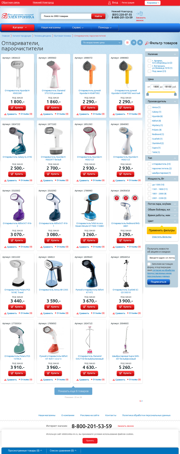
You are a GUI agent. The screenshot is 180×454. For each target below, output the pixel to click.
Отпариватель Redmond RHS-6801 (125, 224)
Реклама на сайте (89, 415)
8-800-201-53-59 (92, 426)
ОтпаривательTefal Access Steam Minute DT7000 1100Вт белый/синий (89, 224)
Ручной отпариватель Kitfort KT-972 (90, 291)
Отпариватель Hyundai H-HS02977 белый (53, 158)
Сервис (78, 27)
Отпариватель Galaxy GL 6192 (17, 157)
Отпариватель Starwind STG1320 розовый (53, 91)
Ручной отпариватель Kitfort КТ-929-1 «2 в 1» (54, 357)
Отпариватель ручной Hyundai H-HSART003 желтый (125, 91)
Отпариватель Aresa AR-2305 (53, 290)
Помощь (105, 27)
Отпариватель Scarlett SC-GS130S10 (126, 291)
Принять (90, 440)
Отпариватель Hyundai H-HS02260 (17, 91)
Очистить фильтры (161, 237)
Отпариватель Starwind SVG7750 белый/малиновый (90, 357)
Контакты (110, 415)
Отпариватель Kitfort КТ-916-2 (17, 224)
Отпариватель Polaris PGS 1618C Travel (17, 291)
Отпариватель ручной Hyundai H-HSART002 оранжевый (90, 92)
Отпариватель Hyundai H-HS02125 (125, 158)
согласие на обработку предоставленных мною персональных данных (161, 273)
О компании (67, 415)
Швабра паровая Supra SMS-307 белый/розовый (126, 357)
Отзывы (26, 114)
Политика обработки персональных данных (146, 415)
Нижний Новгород (43, 2)
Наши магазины (51, 27)
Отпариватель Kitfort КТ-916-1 (53, 224)
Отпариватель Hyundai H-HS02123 (89, 158)
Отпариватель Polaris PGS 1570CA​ (17, 357)
